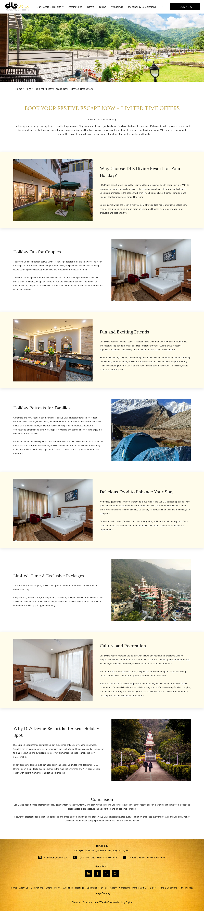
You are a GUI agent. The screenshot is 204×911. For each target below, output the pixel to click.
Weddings (117, 6)
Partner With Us (140, 888)
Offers (90, 6)
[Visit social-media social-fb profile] (97, 873)
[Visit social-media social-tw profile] (106, 873)
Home (18, 88)
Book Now (185, 6)
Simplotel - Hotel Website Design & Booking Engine (107, 902)
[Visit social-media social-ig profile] (115, 873)
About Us (23, 888)
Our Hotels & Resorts (50, 6)
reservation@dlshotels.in (55, 857)
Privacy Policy (186, 888)
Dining (102, 6)
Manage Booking (102, 893)
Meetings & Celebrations (142, 6)
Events (104, 888)
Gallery (113, 888)
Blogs (28, 88)
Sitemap (76, 902)
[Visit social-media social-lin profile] (88, 873)
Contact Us (124, 888)
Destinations (75, 6)
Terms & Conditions (167, 888)
